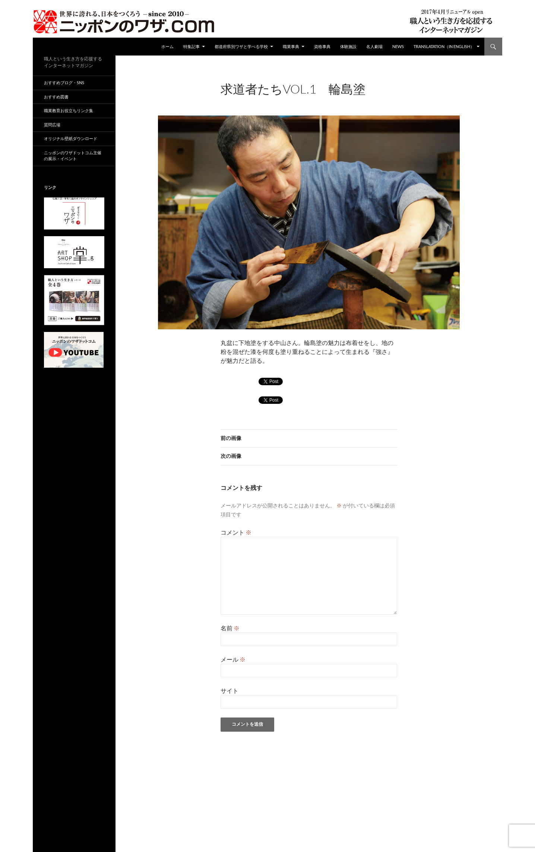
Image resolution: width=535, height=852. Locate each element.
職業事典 (291, 46)
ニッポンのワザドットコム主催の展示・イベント (72, 155)
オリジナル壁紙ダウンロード (70, 138)
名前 (230, 627)
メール (233, 659)
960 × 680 (279, 99)
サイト (229, 690)
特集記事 (191, 46)
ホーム (167, 46)
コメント (236, 532)
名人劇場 (374, 46)
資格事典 (322, 46)
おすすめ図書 (56, 96)
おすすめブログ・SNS (64, 82)
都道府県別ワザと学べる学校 (241, 46)
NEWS (398, 46)
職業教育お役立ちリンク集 (68, 110)
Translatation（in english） (444, 46)
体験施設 (348, 46)
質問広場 (52, 124)
